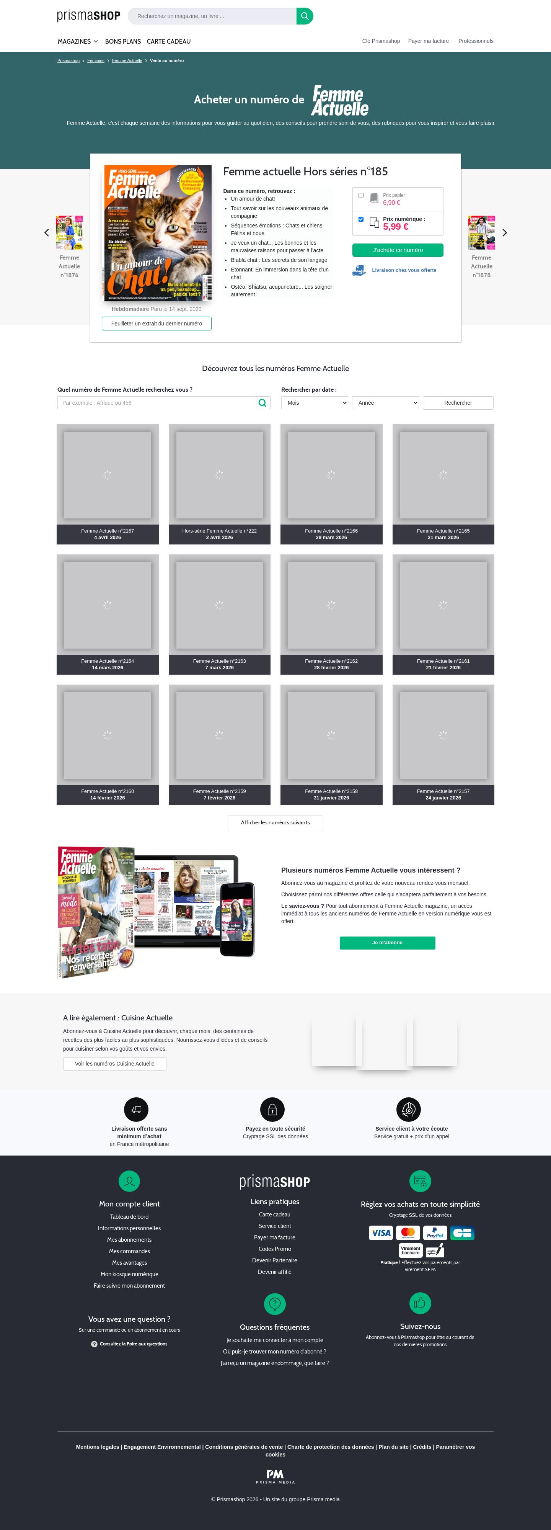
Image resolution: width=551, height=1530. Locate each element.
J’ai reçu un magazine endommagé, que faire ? (275, 1364)
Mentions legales (97, 1447)
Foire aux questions (147, 1344)
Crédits (422, 1447)
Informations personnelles (129, 1229)
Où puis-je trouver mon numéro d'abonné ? (274, 1352)
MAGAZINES (74, 38)
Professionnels (476, 41)
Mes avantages (129, 1263)
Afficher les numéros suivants (275, 823)
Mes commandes (129, 1252)
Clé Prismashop (381, 41)
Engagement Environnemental (162, 1447)
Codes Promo (275, 1249)
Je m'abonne (387, 942)
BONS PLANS (123, 41)
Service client (275, 1226)
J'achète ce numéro (398, 250)
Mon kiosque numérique (129, 1275)
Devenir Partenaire (274, 1261)
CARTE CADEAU (169, 41)
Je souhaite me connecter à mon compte (275, 1341)
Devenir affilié (275, 1272)
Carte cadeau (274, 1215)
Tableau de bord (129, 1217)
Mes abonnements (129, 1240)
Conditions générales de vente (244, 1447)
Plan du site (393, 1447)
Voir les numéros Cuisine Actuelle (115, 1064)
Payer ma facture (428, 41)
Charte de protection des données (330, 1447)
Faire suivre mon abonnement (129, 1286)
